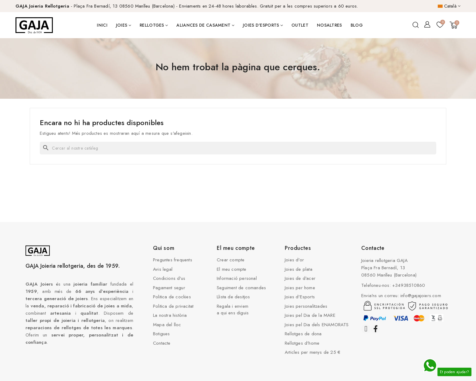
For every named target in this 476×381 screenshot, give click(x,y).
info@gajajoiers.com (420, 295)
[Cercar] (238, 148)
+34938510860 (408, 285)
